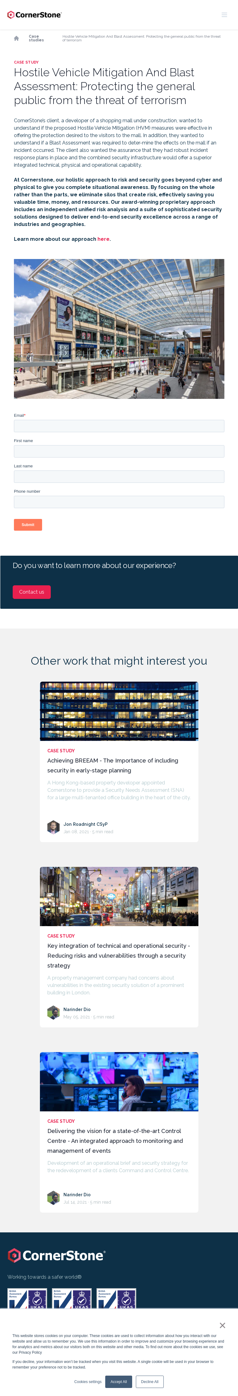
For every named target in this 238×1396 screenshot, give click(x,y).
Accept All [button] (118, 1382)
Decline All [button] (149, 1382)
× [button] (222, 1325)
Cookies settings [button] (88, 1382)
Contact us (31, 592)
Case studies (36, 38)
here (103, 239)
